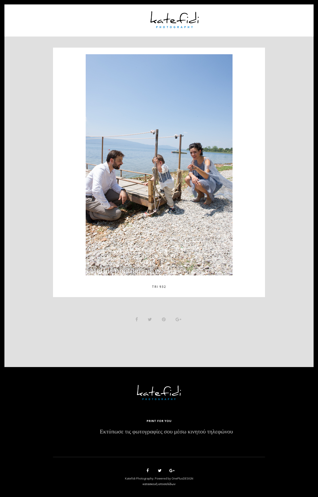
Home (84, 18)
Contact (234, 18)
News (213, 18)
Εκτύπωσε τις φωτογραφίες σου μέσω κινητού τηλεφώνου (166, 432)
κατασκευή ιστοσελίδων (159, 485)
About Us (105, 18)
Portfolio (131, 18)
